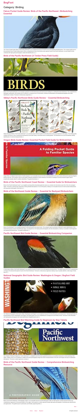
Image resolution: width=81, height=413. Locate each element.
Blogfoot (41, 410)
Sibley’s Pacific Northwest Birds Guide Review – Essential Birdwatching (36, 98)
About (36, 410)
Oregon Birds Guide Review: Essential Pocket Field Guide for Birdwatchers (38, 140)
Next (75, 406)
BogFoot (8, 2)
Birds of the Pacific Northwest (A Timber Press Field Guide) (31, 55)
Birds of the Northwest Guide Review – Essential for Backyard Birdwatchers (38, 191)
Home (31, 410)
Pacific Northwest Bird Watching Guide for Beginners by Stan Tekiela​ (35, 320)
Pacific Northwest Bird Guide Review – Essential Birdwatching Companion (38, 233)
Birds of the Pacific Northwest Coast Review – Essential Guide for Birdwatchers (40, 182)
